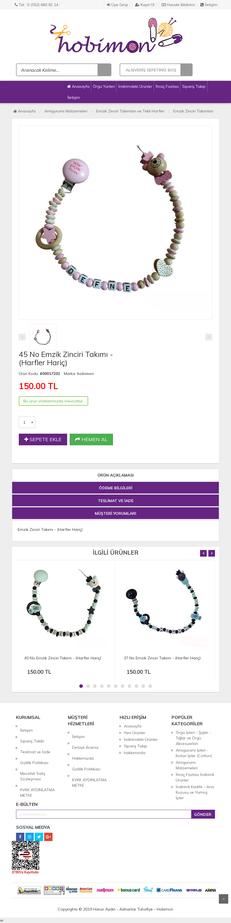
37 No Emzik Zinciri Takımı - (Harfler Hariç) (162, 657)
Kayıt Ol (144, 4)
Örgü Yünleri (104, 86)
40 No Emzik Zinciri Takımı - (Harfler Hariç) (62, 657)
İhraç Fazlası (167, 86)
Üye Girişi (117, 4)
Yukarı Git (223, 899)
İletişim (208, 4)
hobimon (85, 373)
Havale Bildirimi (178, 4)
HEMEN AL (91, 439)
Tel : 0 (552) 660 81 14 (36, 4)
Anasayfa (78, 86)
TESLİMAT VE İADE (115, 500)
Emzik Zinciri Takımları (193, 111)
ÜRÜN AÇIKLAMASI (116, 475)
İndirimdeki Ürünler (135, 86)
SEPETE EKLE (43, 439)
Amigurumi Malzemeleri (65, 111)
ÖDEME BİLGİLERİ (115, 487)
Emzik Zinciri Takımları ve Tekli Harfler (130, 111)
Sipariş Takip (194, 86)
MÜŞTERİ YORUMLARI (115, 513)
